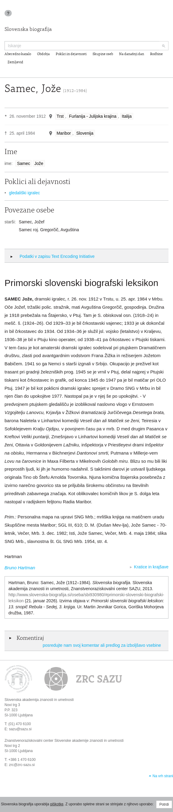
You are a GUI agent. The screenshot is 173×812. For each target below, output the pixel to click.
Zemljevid (15, 62)
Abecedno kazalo (18, 54)
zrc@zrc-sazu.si (22, 765)
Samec (23, 163)
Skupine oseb (103, 54)
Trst (60, 116)
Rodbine (156, 54)
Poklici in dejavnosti (71, 54)
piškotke (56, 804)
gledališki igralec (24, 192)
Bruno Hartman (20, 567)
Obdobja (43, 54)
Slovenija (84, 133)
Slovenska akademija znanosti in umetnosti (39, 700)
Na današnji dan (131, 54)
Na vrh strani (163, 776)
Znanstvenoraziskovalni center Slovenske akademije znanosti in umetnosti (64, 740)
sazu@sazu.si (20, 729)
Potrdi (164, 804)
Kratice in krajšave (151, 566)
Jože (38, 163)
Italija (127, 116)
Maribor (64, 133)
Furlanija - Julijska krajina (92, 116)
